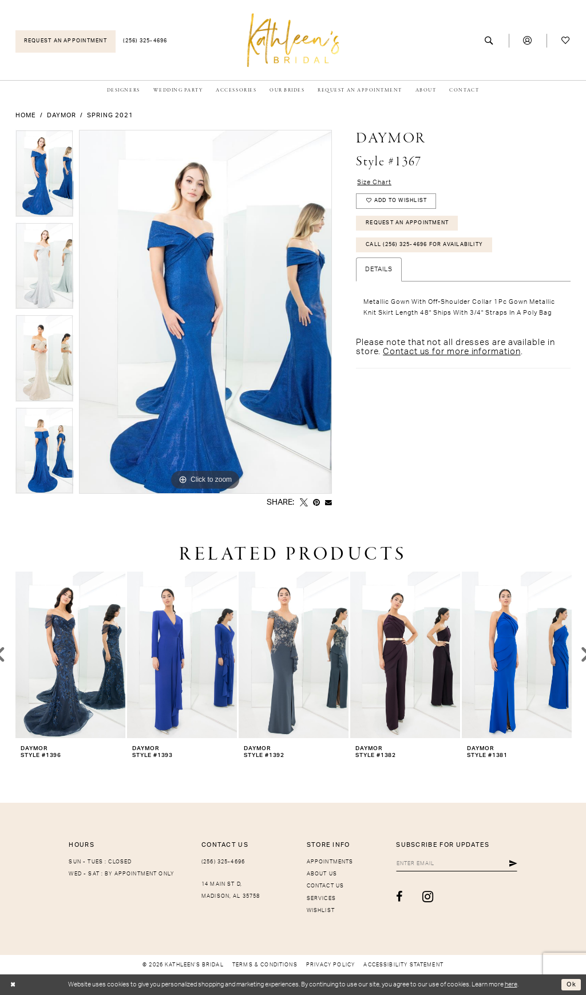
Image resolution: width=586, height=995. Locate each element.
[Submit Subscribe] (513, 864)
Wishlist (321, 910)
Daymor (61, 115)
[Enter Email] (456, 864)
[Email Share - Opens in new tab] (328, 503)
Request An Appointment (407, 222)
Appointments (330, 862)
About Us (322, 874)
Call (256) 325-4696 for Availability (424, 245)
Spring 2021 (110, 115)
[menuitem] (65, 41)
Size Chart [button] (374, 182)
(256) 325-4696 (223, 862)
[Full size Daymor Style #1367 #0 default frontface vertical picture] (205, 311)
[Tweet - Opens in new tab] (304, 503)
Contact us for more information (451, 352)
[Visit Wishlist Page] (566, 40)
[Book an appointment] (65, 41)
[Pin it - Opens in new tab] (316, 503)
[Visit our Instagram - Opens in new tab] (427, 897)
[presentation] (70, 655)
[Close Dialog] (13, 985)
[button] (528, 40)
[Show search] (489, 40)
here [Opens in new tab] (511, 984)
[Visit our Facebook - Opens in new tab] (398, 897)
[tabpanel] (44, 176)
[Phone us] (146, 41)
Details (379, 270)
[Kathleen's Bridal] (293, 39)
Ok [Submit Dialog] (571, 984)
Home (25, 115)
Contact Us (326, 886)
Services (321, 898)
